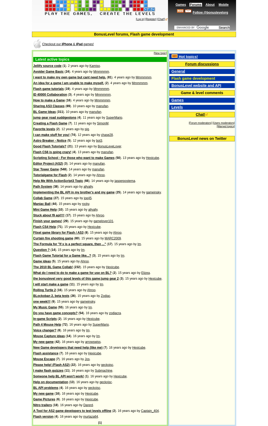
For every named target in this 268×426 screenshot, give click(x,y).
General (178, 71)
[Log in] (140, 19)
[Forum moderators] (200, 123)
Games (177, 100)
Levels (177, 107)
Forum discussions (202, 64)
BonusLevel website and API (196, 85)
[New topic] (160, 53)
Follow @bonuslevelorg (210, 12)
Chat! (200, 114)
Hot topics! (184, 57)
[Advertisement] (174, 44)
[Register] (151, 19)
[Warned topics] (226, 126)
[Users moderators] (224, 123)
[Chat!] (161, 19)
